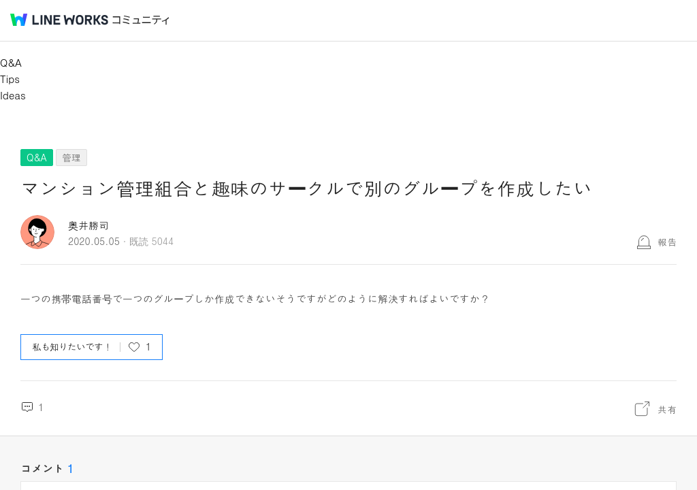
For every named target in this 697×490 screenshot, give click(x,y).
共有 (667, 409)
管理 (71, 157)
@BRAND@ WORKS (59, 20)
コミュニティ (140, 20)
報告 (667, 241)
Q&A (11, 62)
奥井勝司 (88, 225)
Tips (10, 78)
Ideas (13, 95)
